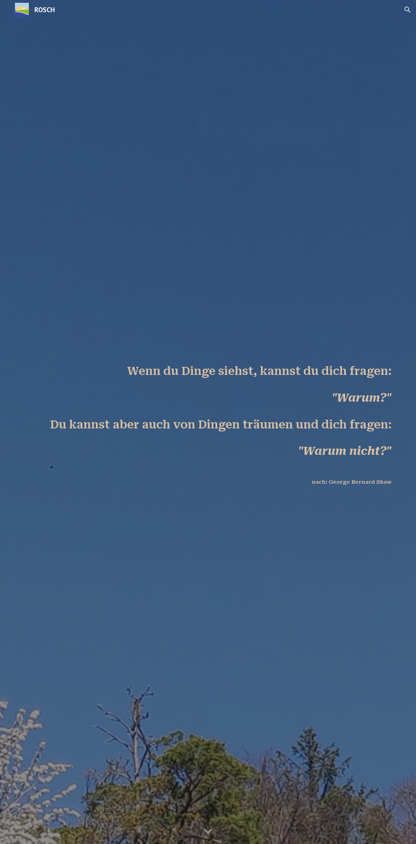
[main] (208, 422)
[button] (407, 9)
